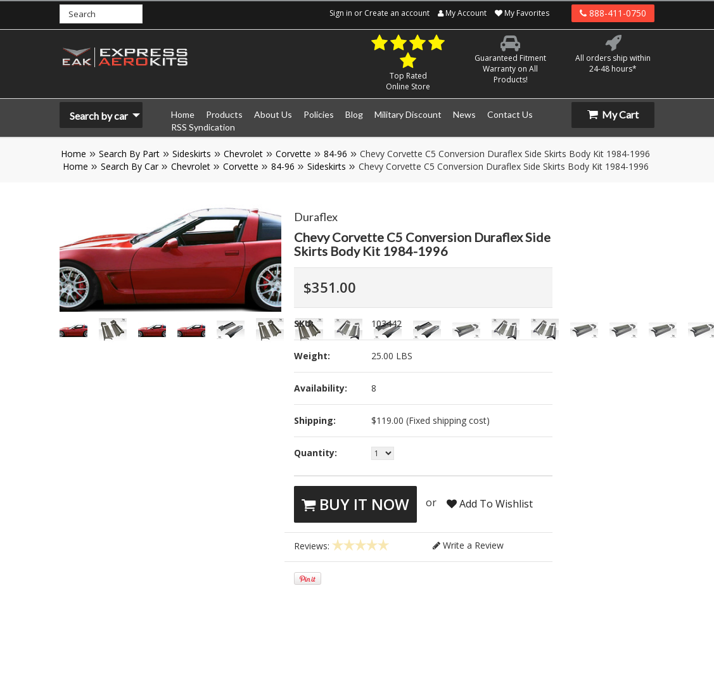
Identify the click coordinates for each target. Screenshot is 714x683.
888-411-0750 (613, 13)
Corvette (293, 154)
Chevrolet (243, 154)
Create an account (397, 13)
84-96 (335, 154)
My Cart (613, 114)
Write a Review (468, 545)
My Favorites (522, 13)
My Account (462, 13)
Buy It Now (355, 504)
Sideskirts (191, 154)
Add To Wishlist (490, 504)
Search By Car (129, 166)
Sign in (340, 13)
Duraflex (316, 217)
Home (73, 154)
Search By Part (129, 154)
